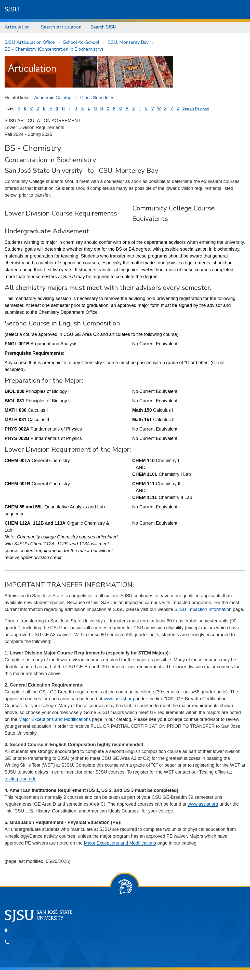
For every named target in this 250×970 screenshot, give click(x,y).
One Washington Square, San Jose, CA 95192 (59, 930)
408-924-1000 (28, 942)
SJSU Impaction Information (202, 609)
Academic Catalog (52, 97)
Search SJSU (103, 27)
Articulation (17, 27)
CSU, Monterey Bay (128, 42)
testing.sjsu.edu (20, 778)
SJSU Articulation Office (30, 42)
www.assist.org (118, 698)
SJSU (12, 9)
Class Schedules (97, 97)
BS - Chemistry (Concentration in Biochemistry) (54, 49)
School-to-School (81, 42)
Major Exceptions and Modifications (55, 719)
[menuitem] (18, 27)
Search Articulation (61, 27)
